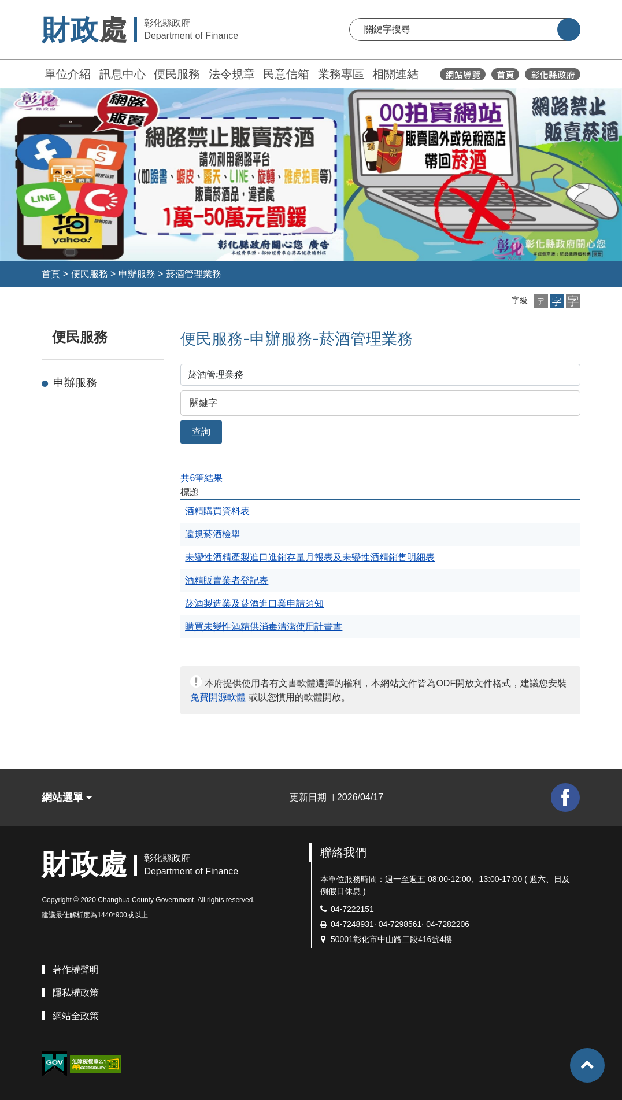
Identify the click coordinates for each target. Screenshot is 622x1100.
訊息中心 (122, 74)
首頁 (51, 274)
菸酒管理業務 (193, 274)
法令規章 (232, 74)
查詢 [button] (201, 432)
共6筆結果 (201, 478)
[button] (541, 301)
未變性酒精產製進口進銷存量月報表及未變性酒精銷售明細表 (310, 557)
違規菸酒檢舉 (212, 534)
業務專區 (341, 74)
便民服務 (177, 74)
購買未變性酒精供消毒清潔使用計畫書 (263, 627)
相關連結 (395, 74)
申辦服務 (137, 274)
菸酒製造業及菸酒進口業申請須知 (254, 603)
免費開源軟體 (218, 697)
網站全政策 (76, 1016)
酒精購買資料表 (217, 511)
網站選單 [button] (67, 797)
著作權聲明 (76, 970)
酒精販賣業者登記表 (226, 580)
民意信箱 (286, 74)
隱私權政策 (76, 993)
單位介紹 (68, 74)
